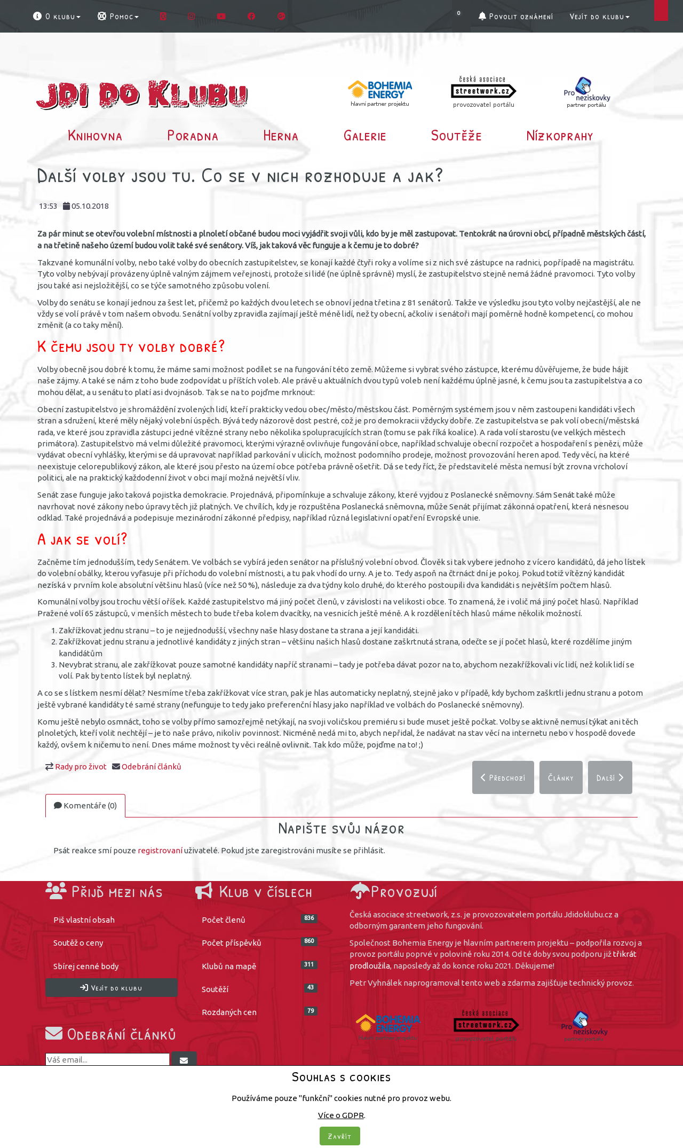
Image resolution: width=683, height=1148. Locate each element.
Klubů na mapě (260, 966)
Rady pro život (81, 766)
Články (561, 777)
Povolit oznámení (516, 16)
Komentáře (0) (85, 805)
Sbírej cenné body (85, 966)
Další (610, 777)
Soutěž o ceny (78, 943)
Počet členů (260, 919)
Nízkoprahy (560, 134)
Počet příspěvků (260, 943)
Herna (281, 134)
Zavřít (340, 1136)
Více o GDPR (341, 1115)
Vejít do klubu (599, 16)
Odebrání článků (151, 766)
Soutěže (456, 134)
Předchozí (503, 777)
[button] (461, 16)
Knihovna (95, 134)
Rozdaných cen (260, 1012)
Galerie (365, 134)
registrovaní (160, 850)
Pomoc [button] (118, 16)
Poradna (193, 134)
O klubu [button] (56, 16)
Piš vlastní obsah (84, 919)
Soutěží (260, 989)
